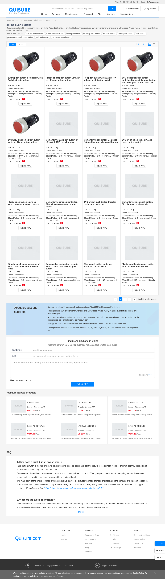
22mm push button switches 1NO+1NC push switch (98, 265)
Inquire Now (25, 104)
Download (88, 14)
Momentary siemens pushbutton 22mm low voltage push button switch (61, 204)
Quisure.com (28, 538)
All (13, 44)
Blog (100, 14)
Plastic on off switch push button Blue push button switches (138, 265)
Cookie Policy (138, 573)
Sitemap (137, 548)
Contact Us (138, 543)
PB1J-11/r (16, 148)
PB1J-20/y (130, 148)
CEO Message (115, 548)
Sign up (64, 539)
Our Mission (114, 535)
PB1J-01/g (130, 210)
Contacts (111, 14)
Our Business (115, 543)
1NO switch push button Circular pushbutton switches (100, 203)
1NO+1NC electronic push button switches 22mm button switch (24, 141)
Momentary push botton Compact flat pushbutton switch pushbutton (101, 141)
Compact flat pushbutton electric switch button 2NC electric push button (62, 266)
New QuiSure (126, 14)
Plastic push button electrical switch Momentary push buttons (23, 203)
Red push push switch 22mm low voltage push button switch (100, 79)
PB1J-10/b (130, 272)
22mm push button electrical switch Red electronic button (25, 79)
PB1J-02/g (54, 272)
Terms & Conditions (142, 535)
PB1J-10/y (54, 148)
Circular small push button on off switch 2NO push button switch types (24, 266)
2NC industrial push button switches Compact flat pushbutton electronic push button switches (138, 80)
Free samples (90, 539)
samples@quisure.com (79, 320)
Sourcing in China (92, 535)
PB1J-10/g (92, 210)
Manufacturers (71, 14)
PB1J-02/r (130, 85)
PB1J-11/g (92, 272)
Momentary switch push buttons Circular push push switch (137, 203)
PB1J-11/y (54, 210)
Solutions (89, 552)
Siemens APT (19, 88)
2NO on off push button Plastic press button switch (137, 141)
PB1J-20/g (16, 272)
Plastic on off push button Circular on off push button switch (63, 79)
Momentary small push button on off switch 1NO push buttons (62, 141)
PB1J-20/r (92, 85)
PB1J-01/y (92, 148)
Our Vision (114, 539)
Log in (63, 535)
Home (44, 14)
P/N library (89, 543)
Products (56, 14)
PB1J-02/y (16, 210)
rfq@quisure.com (153, 2)
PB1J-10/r (16, 85)
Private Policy (139, 539)
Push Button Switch (30, 20)
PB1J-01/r (54, 85)
